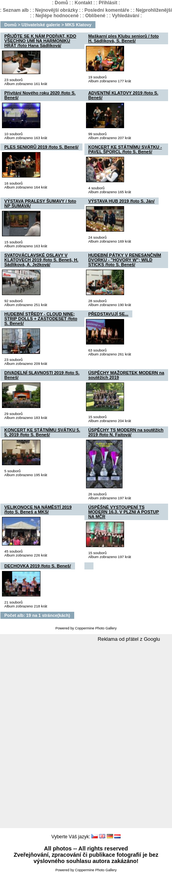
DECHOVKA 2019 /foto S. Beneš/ (37, 566)
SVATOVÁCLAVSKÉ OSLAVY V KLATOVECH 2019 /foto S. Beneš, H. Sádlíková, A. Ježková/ (41, 260)
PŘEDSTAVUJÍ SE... (108, 314)
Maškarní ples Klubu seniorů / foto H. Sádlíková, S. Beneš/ (123, 38)
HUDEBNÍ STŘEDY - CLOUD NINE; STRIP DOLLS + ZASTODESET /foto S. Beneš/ (40, 319)
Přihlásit (108, 2)
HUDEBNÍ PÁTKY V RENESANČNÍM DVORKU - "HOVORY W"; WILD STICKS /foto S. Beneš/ (124, 260)
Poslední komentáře (106, 10)
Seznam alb (16, 10)
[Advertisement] (84, 735)
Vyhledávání (125, 15)
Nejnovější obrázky (56, 10)
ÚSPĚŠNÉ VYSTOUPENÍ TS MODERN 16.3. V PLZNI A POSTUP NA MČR (123, 512)
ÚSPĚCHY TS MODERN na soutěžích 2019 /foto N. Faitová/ (126, 432)
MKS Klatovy (78, 24)
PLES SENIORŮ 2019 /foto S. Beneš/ (41, 147)
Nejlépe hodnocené (57, 15)
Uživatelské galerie (41, 24)
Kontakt (83, 2)
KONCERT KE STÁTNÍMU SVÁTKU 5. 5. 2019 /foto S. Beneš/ (42, 432)
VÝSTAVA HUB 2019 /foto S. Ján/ (121, 201)
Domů (61, 2)
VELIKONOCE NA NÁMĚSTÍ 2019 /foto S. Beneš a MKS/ (37, 509)
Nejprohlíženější (154, 10)
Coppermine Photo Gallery (96, 628)
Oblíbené (95, 15)
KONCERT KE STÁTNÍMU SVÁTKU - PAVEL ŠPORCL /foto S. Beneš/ (125, 149)
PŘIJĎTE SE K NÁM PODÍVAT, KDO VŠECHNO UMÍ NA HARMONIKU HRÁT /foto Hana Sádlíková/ (40, 41)
